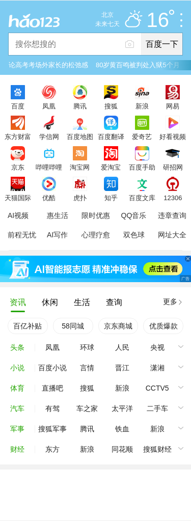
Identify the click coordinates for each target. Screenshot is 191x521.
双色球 (134, 235)
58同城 (73, 326)
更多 (170, 301)
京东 (17, 167)
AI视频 (18, 215)
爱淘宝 (111, 167)
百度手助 (142, 167)
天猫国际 (18, 197)
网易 (172, 105)
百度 (17, 105)
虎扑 (80, 197)
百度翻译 (111, 136)
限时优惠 (95, 215)
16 (161, 20)
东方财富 (18, 136)
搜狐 (111, 105)
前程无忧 (22, 235)
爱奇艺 (142, 136)
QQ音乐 (134, 215)
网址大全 (172, 235)
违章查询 (172, 215)
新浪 (142, 105)
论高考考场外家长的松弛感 (48, 65)
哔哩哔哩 (49, 167)
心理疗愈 (95, 235)
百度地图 (80, 136)
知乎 (111, 197)
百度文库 (142, 197)
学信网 (49, 136)
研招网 (173, 167)
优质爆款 (163, 326)
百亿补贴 (27, 326)
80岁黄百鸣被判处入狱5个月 (138, 65)
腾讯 (80, 105)
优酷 (49, 197)
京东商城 (118, 326)
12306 (172, 197)
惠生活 (57, 215)
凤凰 (49, 105)
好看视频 (172, 136)
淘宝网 (80, 167)
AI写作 (57, 235)
